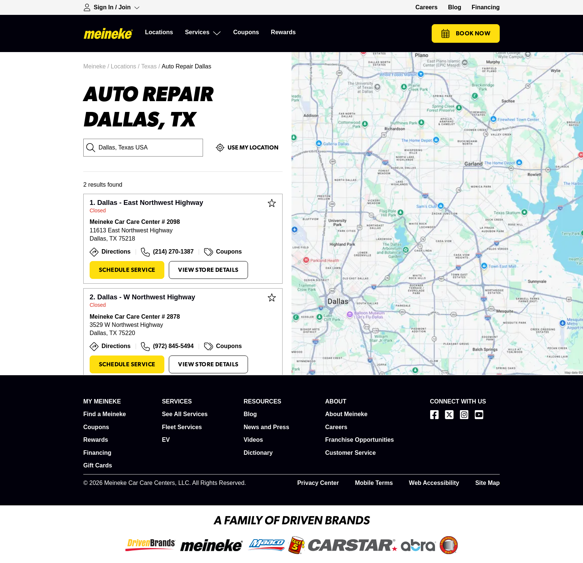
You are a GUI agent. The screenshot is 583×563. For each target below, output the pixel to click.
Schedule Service (127, 270)
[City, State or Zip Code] (143, 148)
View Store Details (208, 270)
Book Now (465, 33)
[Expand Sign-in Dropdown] (111, 7)
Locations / (126, 66)
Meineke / (97, 66)
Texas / (151, 66)
